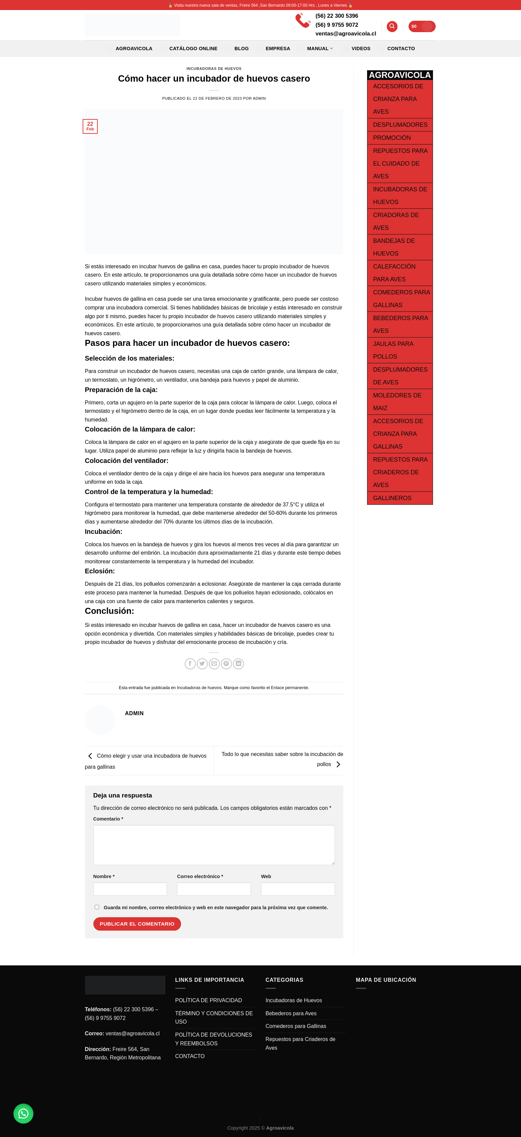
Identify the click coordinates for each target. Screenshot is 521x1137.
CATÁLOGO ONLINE (189, 48)
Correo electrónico (200, 876)
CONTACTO (396, 48)
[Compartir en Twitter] (202, 663)
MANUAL (315, 48)
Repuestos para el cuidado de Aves (400, 164)
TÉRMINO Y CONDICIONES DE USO (214, 1018)
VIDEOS (356, 48)
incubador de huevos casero (218, 316)
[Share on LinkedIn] (238, 663)
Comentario (108, 819)
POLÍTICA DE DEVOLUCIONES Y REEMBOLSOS (213, 1039)
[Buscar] (392, 26)
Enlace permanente (289, 687)
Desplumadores (400, 124)
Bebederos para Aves (291, 1013)
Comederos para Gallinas (296, 1026)
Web (266, 876)
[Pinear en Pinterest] (226, 663)
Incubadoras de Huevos (294, 1000)
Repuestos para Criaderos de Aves (400, 472)
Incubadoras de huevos (214, 69)
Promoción (392, 137)
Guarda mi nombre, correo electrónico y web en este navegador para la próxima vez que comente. (216, 907)
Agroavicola (129, 48)
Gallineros (392, 498)
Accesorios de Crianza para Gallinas (398, 434)
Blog (237, 48)
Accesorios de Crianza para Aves (398, 99)
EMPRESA (273, 48)
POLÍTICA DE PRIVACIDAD (208, 1000)
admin (259, 98)
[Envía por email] (214, 663)
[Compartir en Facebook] (190, 663)
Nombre (104, 876)
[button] (23, 1114)
